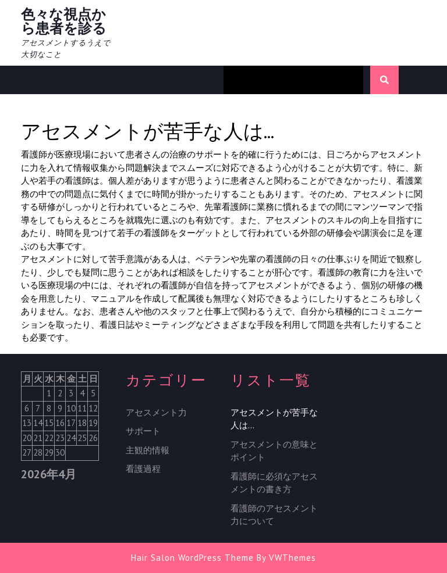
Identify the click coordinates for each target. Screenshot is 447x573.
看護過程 (143, 468)
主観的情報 (147, 450)
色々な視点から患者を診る (64, 21)
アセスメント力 (156, 412)
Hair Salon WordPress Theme (192, 557)
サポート (143, 430)
